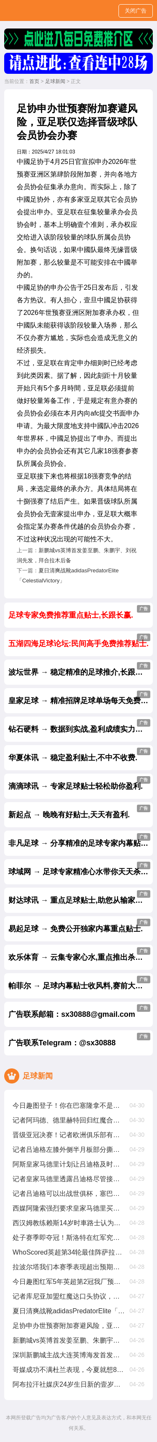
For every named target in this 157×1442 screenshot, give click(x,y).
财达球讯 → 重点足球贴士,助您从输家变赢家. (80, 897)
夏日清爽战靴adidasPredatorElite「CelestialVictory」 (69, 1311)
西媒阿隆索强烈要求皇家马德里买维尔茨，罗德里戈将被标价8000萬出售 (69, 1208)
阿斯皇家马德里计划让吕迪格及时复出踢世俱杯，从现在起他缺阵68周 (69, 1164)
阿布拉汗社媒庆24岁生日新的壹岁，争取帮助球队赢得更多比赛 (69, 1384)
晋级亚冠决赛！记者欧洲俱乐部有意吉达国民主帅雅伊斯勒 (69, 1134)
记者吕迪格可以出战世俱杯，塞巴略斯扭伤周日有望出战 (69, 1193)
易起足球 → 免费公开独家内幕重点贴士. (79, 926)
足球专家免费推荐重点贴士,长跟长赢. (79, 612)
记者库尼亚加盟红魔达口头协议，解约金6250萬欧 (69, 1296)
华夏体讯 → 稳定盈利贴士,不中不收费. (79, 755)
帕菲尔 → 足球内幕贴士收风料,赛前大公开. (80, 983)
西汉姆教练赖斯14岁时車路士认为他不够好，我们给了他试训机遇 (69, 1222)
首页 (34, 81)
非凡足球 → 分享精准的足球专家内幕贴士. (79, 840)
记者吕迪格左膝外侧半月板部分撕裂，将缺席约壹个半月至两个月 (69, 1149)
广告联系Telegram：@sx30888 (79, 1040)
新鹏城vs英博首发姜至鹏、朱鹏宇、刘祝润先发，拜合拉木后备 (69, 1340)
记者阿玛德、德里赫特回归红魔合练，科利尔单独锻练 (69, 1120)
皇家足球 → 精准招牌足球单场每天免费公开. (80, 698)
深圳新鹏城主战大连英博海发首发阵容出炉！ (69, 1355)
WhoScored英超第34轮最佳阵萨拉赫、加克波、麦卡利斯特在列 (69, 1252)
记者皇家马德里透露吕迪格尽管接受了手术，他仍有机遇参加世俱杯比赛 (69, 1178)
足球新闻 (55, 81)
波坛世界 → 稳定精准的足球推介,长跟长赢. (80, 669)
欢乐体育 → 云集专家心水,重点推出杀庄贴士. (80, 954)
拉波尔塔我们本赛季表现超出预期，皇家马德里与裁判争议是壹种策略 (69, 1267)
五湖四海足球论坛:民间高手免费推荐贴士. (79, 641)
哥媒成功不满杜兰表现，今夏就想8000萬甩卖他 (69, 1369)
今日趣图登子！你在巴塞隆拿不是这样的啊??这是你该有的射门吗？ (69, 1105)
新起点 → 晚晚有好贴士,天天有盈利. (79, 812)
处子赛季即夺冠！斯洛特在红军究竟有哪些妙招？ (69, 1237)
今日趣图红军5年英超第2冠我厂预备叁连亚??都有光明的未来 (69, 1281)
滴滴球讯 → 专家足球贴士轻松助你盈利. (79, 783)
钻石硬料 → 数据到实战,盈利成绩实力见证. (80, 726)
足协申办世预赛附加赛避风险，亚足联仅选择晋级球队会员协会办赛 (69, 1325)
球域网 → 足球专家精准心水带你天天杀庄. (79, 869)
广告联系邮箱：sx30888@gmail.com (79, 1011)
